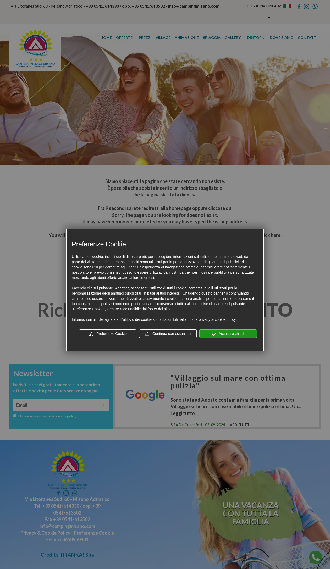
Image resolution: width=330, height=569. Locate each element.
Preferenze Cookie (108, 334)
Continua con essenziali (168, 334)
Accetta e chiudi (228, 334)
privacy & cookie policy (217, 319)
